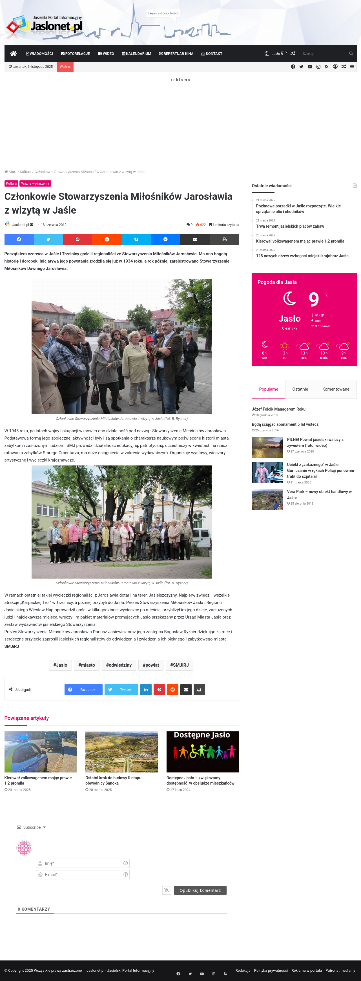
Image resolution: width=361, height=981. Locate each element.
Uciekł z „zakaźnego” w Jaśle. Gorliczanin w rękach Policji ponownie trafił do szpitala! (320, 471)
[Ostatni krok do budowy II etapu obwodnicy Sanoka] (121, 752)
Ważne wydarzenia (35, 183)
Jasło (61, 665)
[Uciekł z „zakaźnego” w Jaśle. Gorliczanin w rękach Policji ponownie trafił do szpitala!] (267, 473)
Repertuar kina (176, 53)
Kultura (25, 172)
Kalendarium (136, 53)
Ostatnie (300, 389)
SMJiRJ (181, 665)
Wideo (106, 53)
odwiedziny (120, 665)
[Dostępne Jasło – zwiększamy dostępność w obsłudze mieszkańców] (203, 752)
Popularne (268, 389)
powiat (152, 665)
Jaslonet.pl (22, 225)
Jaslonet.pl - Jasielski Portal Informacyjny (120, 971)
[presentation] (193, 868)
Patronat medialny (340, 971)
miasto (88, 665)
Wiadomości (39, 53)
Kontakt (211, 53)
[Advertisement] (181, 121)
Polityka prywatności (271, 971)
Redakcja (243, 971)
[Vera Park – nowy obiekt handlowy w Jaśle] (267, 500)
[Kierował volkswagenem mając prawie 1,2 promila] (41, 752)
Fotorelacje (75, 53)
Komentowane (335, 389)
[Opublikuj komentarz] (200, 890)
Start (11, 172)
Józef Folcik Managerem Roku (278, 410)
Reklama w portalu (307, 971)
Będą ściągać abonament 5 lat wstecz (285, 425)
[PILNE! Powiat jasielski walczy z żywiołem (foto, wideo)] (267, 448)
